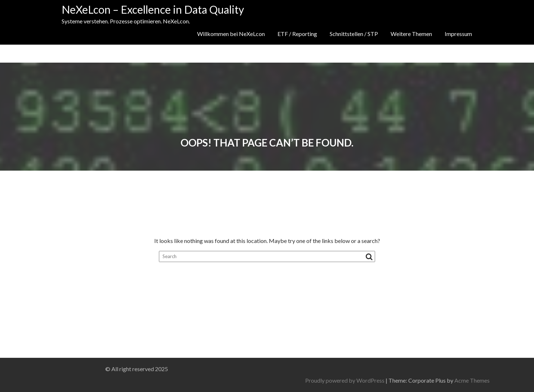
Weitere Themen (411, 33)
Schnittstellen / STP (354, 33)
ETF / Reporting (297, 33)
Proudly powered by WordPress (401, 380)
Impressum (458, 33)
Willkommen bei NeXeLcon (231, 33)
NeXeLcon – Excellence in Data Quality (153, 9)
